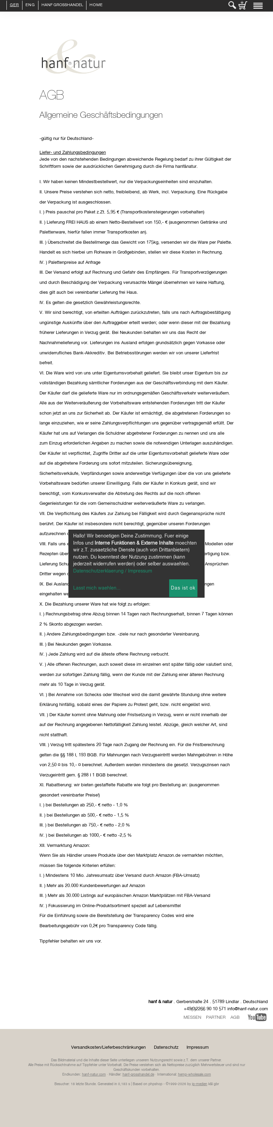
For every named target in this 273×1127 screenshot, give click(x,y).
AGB (235, 1017)
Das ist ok (183, 588)
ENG (30, 5)
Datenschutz (166, 1047)
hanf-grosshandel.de (138, 1074)
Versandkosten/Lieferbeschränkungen (108, 1047)
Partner (216, 1017)
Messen (192, 1017)
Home (96, 5)
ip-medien (199, 1084)
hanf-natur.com (94, 1074)
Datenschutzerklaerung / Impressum (112, 571)
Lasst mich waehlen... (97, 588)
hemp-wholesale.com (194, 1074)
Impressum (198, 1047)
